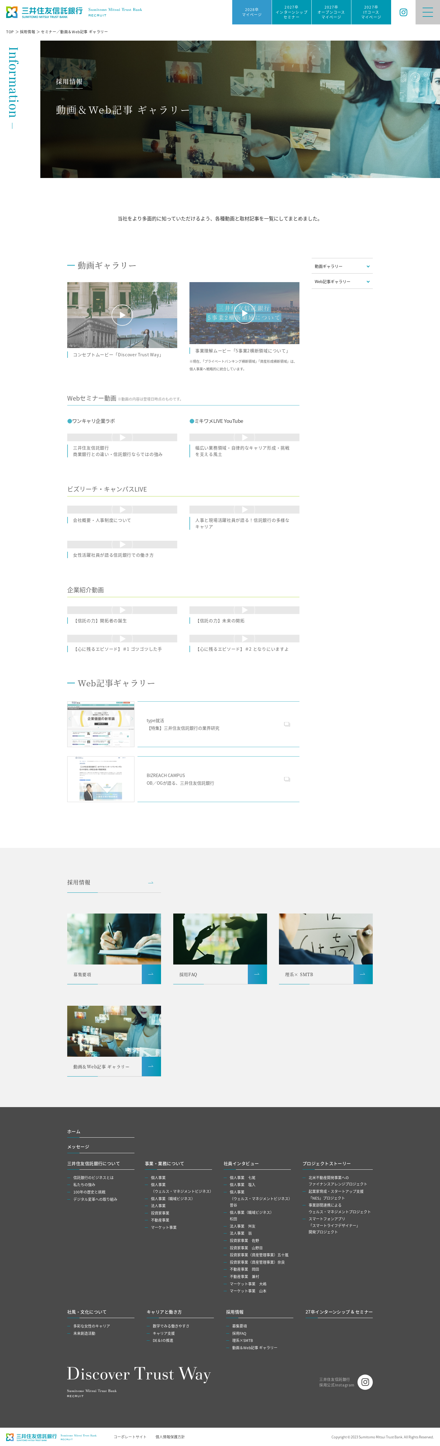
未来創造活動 (84, 1333)
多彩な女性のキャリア (91, 1325)
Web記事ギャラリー (332, 281)
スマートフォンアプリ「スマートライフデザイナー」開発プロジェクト (334, 1225)
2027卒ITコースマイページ (371, 12)
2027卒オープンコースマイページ (331, 12)
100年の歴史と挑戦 (89, 1191)
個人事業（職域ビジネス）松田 (252, 1216)
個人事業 (158, 1177)
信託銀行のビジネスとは (93, 1177)
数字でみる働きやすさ (171, 1325)
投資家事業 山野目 (246, 1247)
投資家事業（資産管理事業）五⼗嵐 (259, 1254)
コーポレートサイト (130, 1436)
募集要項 (239, 1325)
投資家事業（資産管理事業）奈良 (257, 1262)
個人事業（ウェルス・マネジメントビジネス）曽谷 (261, 1198)
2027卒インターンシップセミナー (292, 12)
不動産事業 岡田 (244, 1269)
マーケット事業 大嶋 (248, 1283)
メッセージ (78, 1146)
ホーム (73, 1131)
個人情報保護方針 (170, 1436)
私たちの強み (84, 1184)
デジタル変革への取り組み (95, 1199)
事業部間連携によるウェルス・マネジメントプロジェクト (340, 1208)
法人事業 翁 (241, 1233)
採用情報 (78, 882)
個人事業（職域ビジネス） (173, 1198)
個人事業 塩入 (242, 1184)
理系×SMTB (242, 1340)
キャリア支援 (164, 1333)
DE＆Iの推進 (163, 1340)
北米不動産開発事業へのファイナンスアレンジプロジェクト (338, 1181)
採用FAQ (239, 1333)
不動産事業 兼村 (244, 1276)
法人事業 (158, 1205)
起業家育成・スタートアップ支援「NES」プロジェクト (336, 1195)
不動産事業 (160, 1220)
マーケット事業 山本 (248, 1290)
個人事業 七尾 (242, 1177)
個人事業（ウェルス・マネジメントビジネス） (182, 1188)
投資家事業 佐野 (244, 1240)
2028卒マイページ (252, 12)
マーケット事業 (164, 1227)
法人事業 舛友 (242, 1226)
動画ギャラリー (329, 266)
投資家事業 (160, 1212)
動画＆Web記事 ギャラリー (254, 1347)
